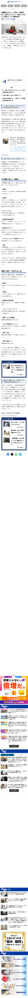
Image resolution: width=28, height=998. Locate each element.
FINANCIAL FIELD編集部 (10, 18)
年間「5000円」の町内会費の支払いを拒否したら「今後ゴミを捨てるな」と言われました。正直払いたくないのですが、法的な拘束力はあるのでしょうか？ (17, 759)
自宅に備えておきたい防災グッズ (11, 95)
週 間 (7, 754)
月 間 (20, 754)
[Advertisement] (14, 64)
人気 (4, 5)
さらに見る (14, 746)
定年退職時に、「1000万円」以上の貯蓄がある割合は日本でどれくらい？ (17, 765)
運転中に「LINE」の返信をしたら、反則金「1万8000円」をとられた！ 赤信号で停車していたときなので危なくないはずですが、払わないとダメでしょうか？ (17, 779)
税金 (24, 5)
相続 (17, 5)
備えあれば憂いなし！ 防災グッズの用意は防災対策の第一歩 (13, 99)
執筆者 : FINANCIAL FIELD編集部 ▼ (15, 80)
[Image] (14, 2)
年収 (10, 5)
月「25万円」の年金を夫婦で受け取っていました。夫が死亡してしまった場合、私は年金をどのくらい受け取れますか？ (17, 786)
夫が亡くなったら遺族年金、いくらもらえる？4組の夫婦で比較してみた (17, 772)
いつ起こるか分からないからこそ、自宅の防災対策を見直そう (13, 91)
